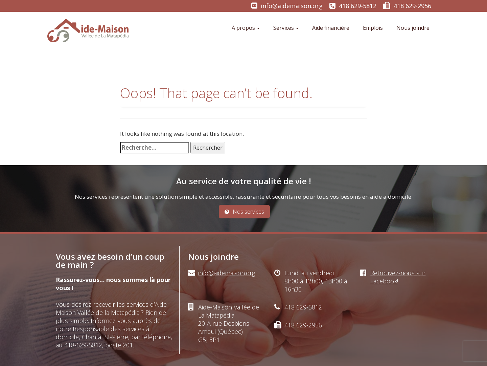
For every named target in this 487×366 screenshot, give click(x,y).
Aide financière (330, 27)
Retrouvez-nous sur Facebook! (397, 277)
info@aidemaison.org (292, 6)
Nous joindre (413, 27)
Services (286, 27)
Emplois (373, 27)
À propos (246, 27)
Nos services (244, 211)
